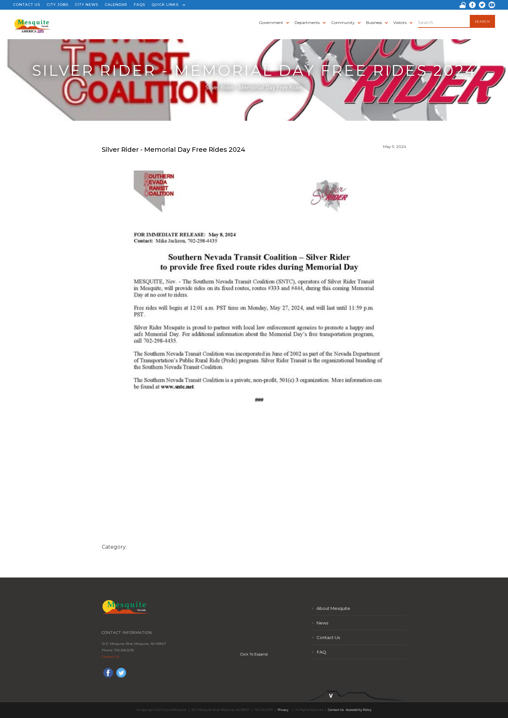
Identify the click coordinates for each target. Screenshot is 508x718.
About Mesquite (330, 608)
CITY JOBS (57, 4)
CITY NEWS (86, 4)
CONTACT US (26, 4)
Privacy (283, 710)
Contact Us (110, 657)
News (319, 622)
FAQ (318, 652)
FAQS (139, 4)
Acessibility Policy (359, 710)
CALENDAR (116, 4)
